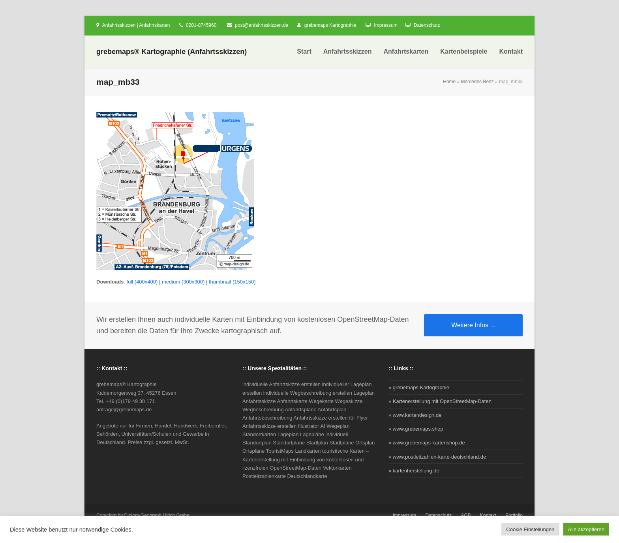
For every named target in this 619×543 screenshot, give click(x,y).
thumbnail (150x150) (232, 282)
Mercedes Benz (477, 81)
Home (449, 81)
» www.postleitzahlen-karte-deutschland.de (437, 457)
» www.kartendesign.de (414, 415)
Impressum (385, 25)
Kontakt (488, 515)
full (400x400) (142, 282)
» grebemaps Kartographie (418, 387)
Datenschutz (427, 25)
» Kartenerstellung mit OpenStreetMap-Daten (439, 401)
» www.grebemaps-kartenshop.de (426, 443)
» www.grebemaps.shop (415, 429)
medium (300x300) (183, 282)
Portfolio (514, 515)
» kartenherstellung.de (413, 471)
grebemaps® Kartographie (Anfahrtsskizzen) (171, 52)
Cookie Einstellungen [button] (530, 529)
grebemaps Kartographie (330, 25)
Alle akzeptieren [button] (586, 529)
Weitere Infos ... (473, 325)
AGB (466, 515)
